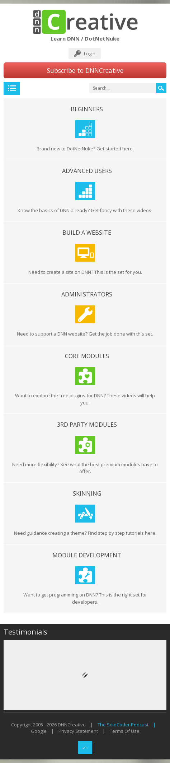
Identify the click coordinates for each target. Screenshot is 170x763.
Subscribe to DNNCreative (85, 70)
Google (39, 731)
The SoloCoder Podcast (123, 724)
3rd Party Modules (87, 425)
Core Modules (87, 356)
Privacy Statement (78, 731)
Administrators (86, 294)
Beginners (87, 109)
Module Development (86, 555)
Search (161, 88)
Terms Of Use (125, 731)
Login (89, 53)
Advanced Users (87, 171)
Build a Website (86, 233)
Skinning (87, 493)
